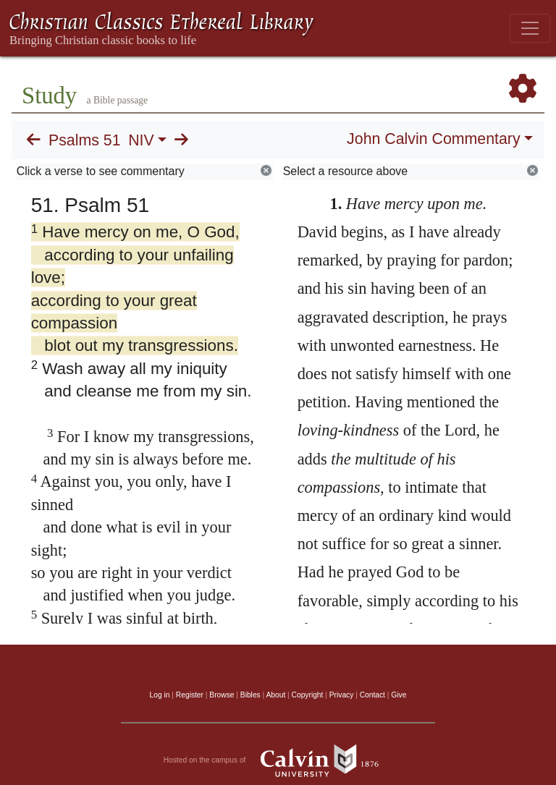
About (275, 695)
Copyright (308, 695)
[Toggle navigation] (530, 28)
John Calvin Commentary (433, 139)
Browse (221, 695)
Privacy (341, 695)
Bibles (250, 695)
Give (398, 695)
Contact (372, 695)
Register (189, 695)
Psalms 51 (85, 140)
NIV (141, 140)
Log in (160, 695)
